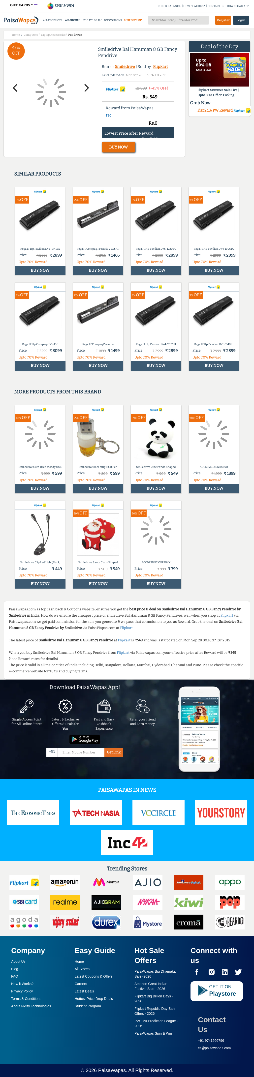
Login (240, 20)
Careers (81, 984)
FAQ (14, 976)
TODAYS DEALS (92, 20)
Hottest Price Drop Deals (94, 999)
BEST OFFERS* (133, 20)
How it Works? (22, 984)
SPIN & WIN (60, 6)
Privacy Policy (22, 991)
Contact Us (212, 1025)
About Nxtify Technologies (31, 1006)
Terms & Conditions (26, 999)
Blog (14, 969)
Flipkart (160, 66)
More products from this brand (57, 392)
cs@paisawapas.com (214, 1048)
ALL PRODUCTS (52, 20)
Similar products (37, 174)
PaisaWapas (112, 1070)
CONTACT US (216, 6)
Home (79, 961)
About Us (18, 961)
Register (223, 20)
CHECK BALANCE (169, 6)
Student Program (88, 1006)
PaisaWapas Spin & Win (153, 1033)
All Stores (82, 969)
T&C (108, 115)
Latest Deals (84, 991)
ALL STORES (72, 20)
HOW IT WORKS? (194, 6)
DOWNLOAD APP (238, 6)
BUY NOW (118, 147)
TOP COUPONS (113, 20)
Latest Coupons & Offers (94, 976)
